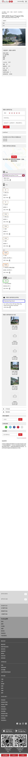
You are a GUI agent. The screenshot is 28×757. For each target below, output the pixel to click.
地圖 (3, 23)
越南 (2, 624)
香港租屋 (3, 700)
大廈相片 (4, 20)
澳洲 (2, 688)
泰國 (2, 628)
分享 (14, 755)
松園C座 (15, 401)
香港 (2, 621)
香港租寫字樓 (4, 702)
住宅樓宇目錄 (4, 608)
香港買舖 (3, 718)
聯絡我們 (3, 651)
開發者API (3, 667)
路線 (22, 755)
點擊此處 (14, 157)
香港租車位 (3, 709)
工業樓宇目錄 (4, 614)
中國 (2, 679)
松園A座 (15, 341)
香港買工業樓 (4, 716)
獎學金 (2, 653)
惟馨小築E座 (14, 326)
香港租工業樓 (4, 704)
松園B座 (15, 356)
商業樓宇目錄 (4, 611)
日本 (2, 681)
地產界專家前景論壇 (6, 672)
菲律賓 (2, 626)
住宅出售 (5, 139)
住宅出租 (5, 141)
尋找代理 (3, 655)
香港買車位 (3, 720)
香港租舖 (3, 707)
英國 (2, 690)
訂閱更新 (5, 755)
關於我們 (3, 644)
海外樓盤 (3, 669)
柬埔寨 (2, 683)
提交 (6, 127)
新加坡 (2, 631)
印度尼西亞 (4, 635)
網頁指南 (3, 658)
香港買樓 (3, 711)
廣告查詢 (3, 649)
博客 (2, 665)
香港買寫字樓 (4, 713)
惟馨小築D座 (15, 371)
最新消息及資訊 (4, 646)
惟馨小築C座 (15, 386)
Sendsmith (24, 438)
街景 (3, 25)
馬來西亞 (3, 633)
